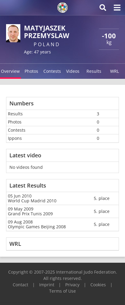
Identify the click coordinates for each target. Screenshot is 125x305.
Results (93, 71)
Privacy (72, 284)
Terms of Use (62, 291)
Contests (52, 71)
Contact (20, 284)
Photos (31, 71)
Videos (72, 71)
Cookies (98, 284)
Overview (10, 71)
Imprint (46, 284)
